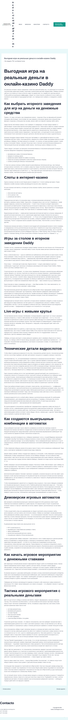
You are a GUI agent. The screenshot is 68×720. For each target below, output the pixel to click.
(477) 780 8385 (4, 715)
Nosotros (38, 25)
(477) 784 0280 (4, 714)
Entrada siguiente (61, 691)
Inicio (20, 25)
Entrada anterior (7, 691)
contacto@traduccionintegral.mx (9, 712)
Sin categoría (8, 63)
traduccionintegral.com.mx (13, 25)
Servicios (29, 25)
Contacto (48, 25)
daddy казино (25, 97)
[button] (60, 25)
